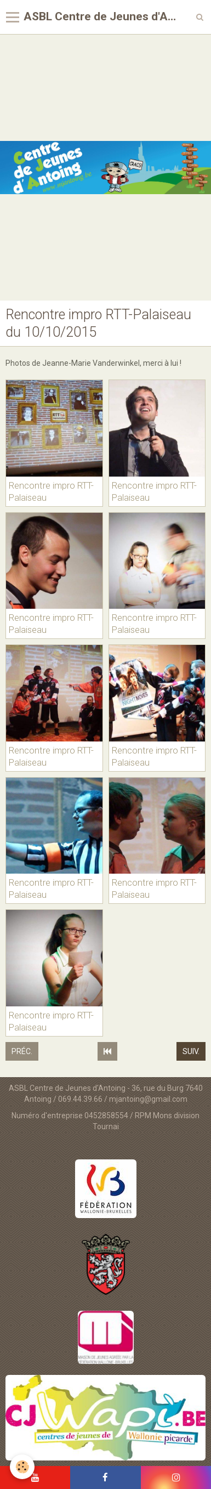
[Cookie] (22, 1466)
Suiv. (191, 1051)
